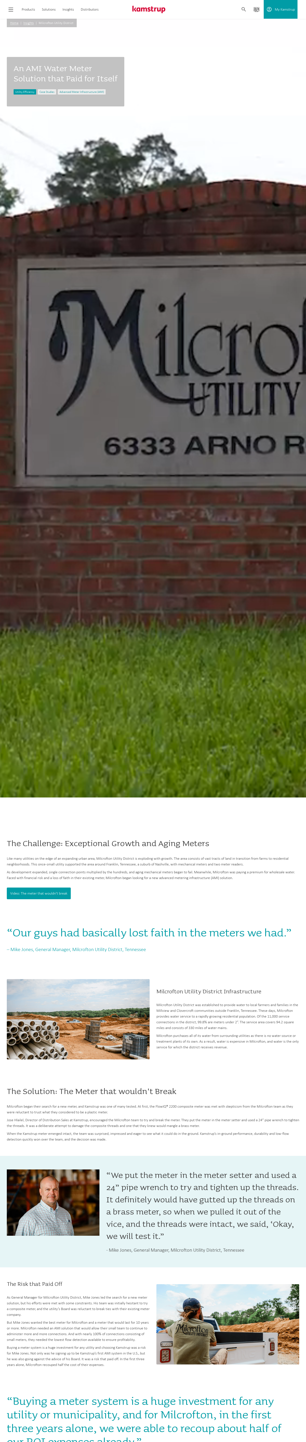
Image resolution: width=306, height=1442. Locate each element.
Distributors (90, 9)
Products (28, 9)
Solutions (49, 9)
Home (14, 23)
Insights (68, 9)
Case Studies (47, 92)
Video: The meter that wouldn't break (38, 893)
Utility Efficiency (24, 92)
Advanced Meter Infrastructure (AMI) (82, 92)
